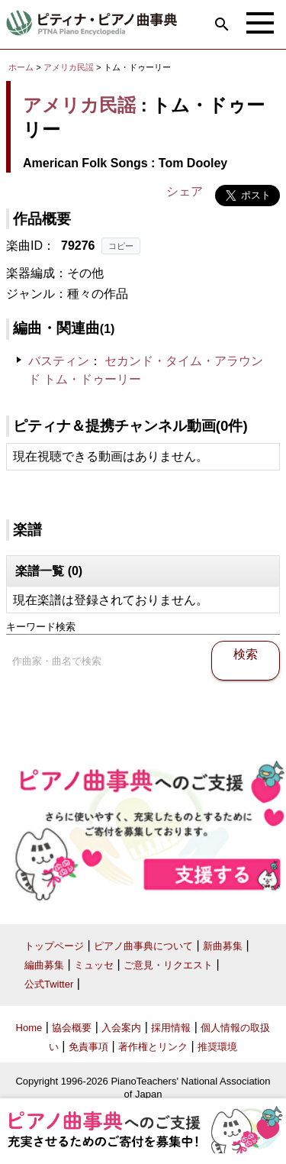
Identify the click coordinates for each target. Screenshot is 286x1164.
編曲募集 (44, 965)
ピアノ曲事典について (143, 946)
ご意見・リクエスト (168, 965)
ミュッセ (94, 965)
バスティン (58, 360)
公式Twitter (48, 984)
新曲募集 (223, 946)
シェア (184, 191)
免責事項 (88, 1046)
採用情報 (171, 1027)
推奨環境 (217, 1046)
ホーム (21, 67)
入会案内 (121, 1027)
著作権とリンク (153, 1046)
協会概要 (72, 1027)
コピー (120, 246)
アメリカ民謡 (68, 67)
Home (29, 1027)
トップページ (54, 946)
